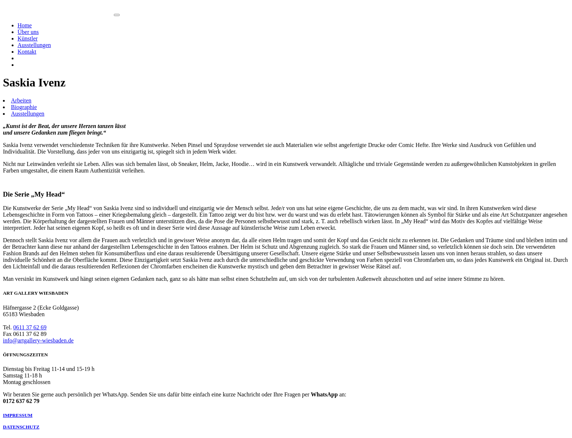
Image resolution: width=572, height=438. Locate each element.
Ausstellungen (34, 45)
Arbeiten (21, 100)
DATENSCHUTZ (21, 427)
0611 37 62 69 (29, 327)
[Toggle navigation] (117, 15)
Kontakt (27, 52)
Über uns (28, 32)
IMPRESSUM (17, 415)
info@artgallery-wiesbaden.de (38, 340)
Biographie (24, 107)
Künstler (28, 38)
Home (25, 25)
